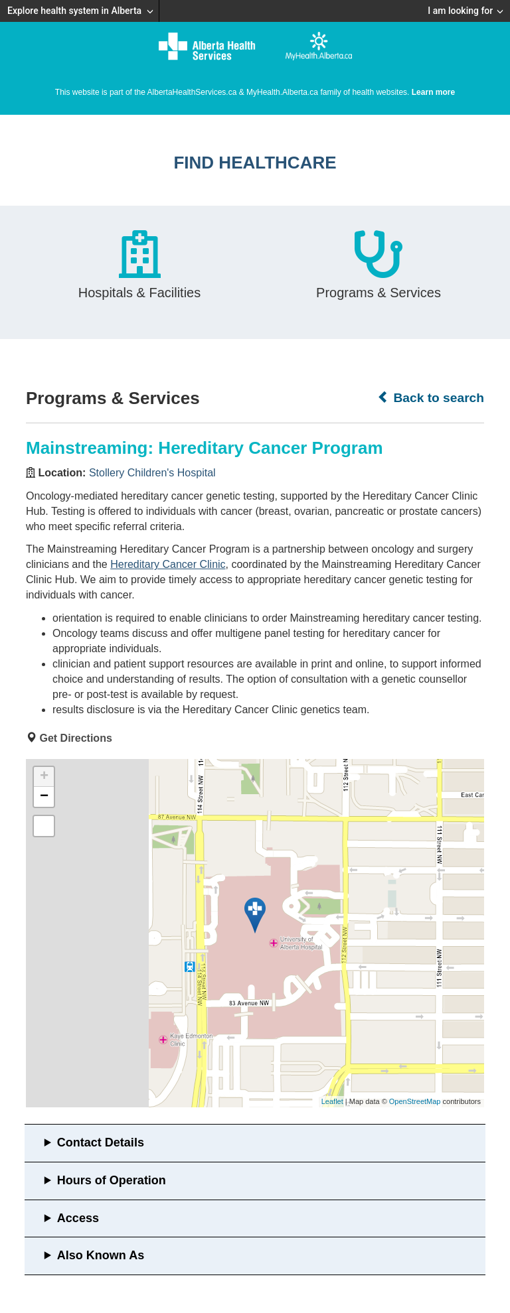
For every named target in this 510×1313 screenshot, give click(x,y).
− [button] (44, 797)
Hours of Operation (111, 1180)
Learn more (433, 92)
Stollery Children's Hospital (152, 472)
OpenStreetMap (415, 1101)
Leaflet (332, 1101)
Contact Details (100, 1142)
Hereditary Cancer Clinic (167, 564)
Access (78, 1218)
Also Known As (100, 1255)
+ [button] (44, 777)
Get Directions (75, 738)
